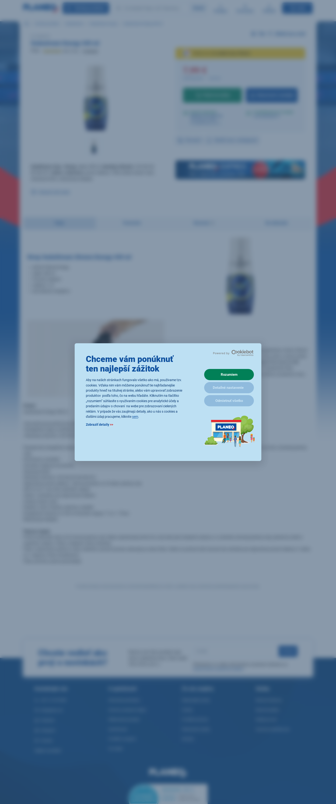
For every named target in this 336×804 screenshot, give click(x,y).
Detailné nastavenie (228, 388)
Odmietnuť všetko (229, 401)
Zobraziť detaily (99, 424)
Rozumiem (229, 374)
